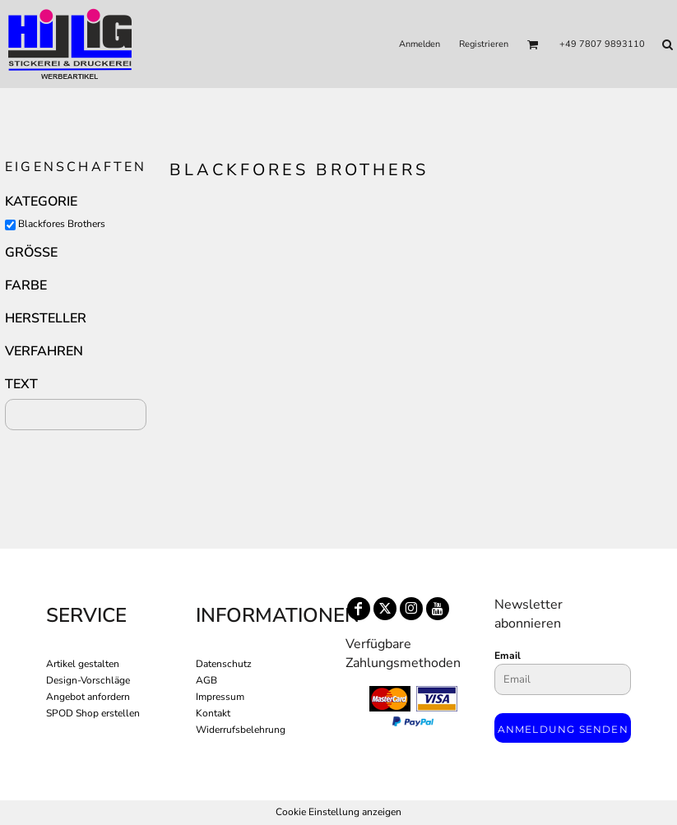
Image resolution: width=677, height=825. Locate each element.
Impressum (220, 696)
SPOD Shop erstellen (93, 713)
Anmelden (419, 44)
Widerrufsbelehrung (240, 729)
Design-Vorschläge (88, 680)
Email (507, 655)
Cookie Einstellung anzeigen (338, 811)
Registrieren (483, 44)
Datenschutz (224, 663)
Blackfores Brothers (61, 223)
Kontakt (213, 713)
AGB (206, 680)
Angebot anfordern (88, 696)
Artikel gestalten (82, 663)
